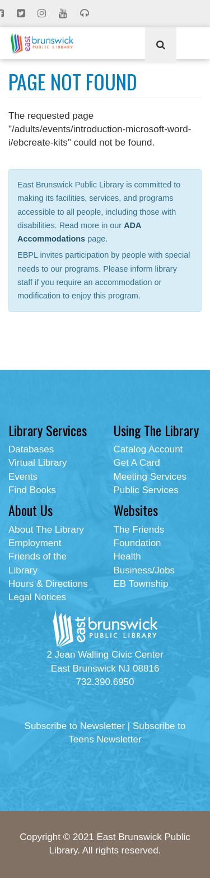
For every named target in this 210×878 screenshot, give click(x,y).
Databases (31, 449)
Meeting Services (150, 476)
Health (127, 556)
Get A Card (137, 462)
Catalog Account (148, 449)
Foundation (137, 543)
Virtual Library (37, 462)
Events (23, 476)
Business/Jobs (144, 570)
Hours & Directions (48, 583)
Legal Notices (37, 597)
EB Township (141, 583)
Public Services (146, 490)
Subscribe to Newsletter (75, 726)
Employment (34, 543)
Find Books (32, 490)
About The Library (46, 529)
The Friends (139, 529)
